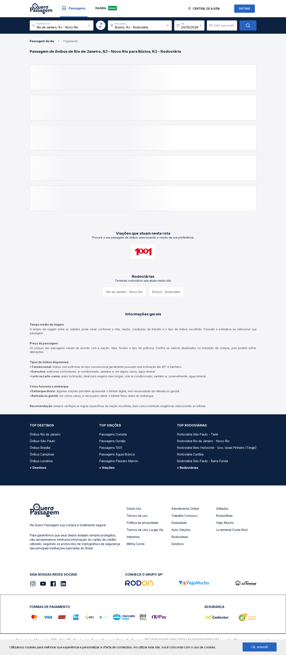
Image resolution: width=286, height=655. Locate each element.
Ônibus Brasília (40, 448)
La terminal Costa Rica (231, 530)
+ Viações (107, 468)
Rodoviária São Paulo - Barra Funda (202, 461)
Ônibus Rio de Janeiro (45, 434)
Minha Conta (135, 544)
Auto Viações (181, 530)
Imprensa (133, 537)
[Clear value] (200, 25)
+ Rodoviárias (187, 468)
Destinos (177, 544)
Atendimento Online (185, 509)
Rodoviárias (179, 537)
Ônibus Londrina (41, 461)
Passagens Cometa (113, 434)
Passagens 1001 (110, 448)
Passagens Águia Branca (117, 454)
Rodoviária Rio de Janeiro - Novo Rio (203, 441)
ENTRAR (244, 8)
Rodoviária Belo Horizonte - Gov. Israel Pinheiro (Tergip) (216, 448)
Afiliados (222, 509)
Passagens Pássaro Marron (118, 461)
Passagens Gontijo (112, 441)
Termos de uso (137, 516)
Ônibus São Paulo (42, 441)
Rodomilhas (224, 516)
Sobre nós (133, 509)
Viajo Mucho (225, 523)
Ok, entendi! (259, 647)
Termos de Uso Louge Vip (144, 530)
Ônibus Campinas (42, 454)
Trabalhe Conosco (184, 516)
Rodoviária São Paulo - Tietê (197, 434)
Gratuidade (179, 523)
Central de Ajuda (206, 8)
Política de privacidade (142, 523)
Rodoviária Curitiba (190, 454)
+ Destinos (38, 468)
